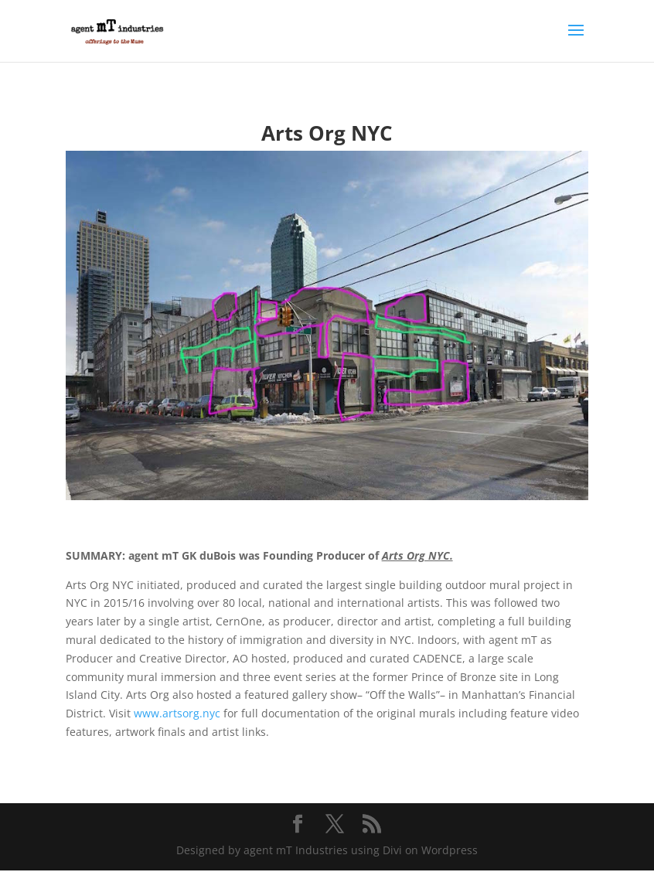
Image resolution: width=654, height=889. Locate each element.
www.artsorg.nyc (177, 713)
